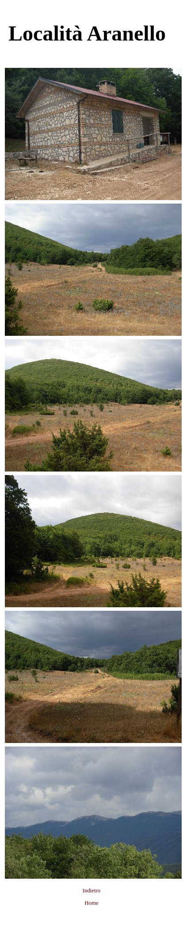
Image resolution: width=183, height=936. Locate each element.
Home (91, 903)
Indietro (92, 891)
